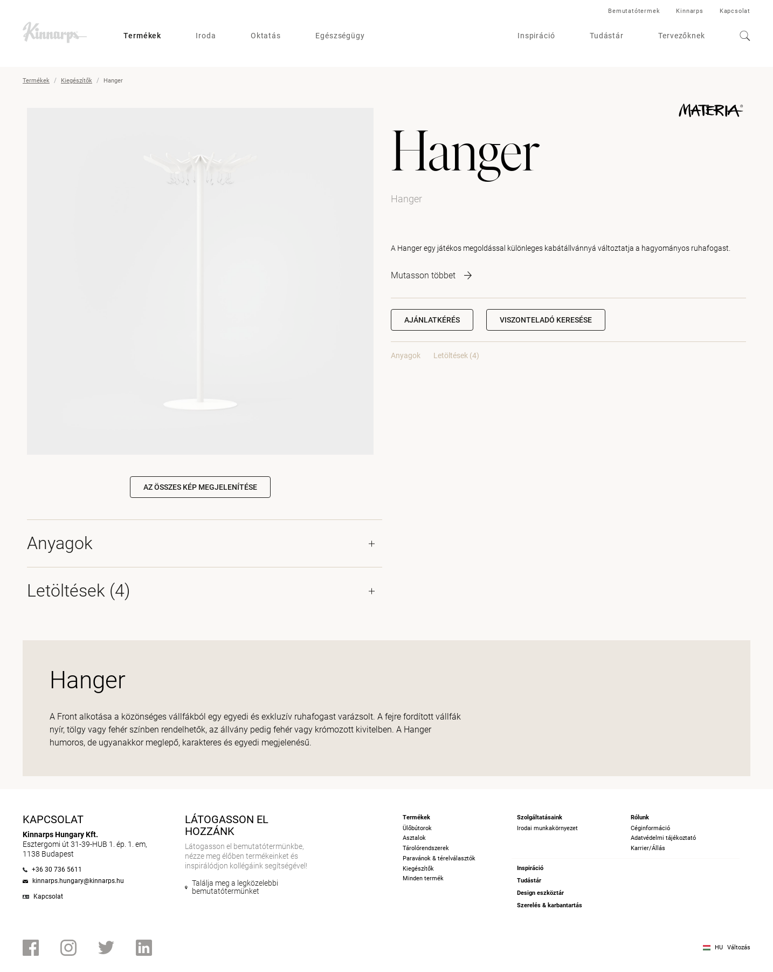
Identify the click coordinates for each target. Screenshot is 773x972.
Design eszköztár (540, 892)
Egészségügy (340, 35)
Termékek (142, 35)
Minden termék (423, 878)
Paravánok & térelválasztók (439, 858)
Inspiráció (536, 35)
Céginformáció (650, 828)
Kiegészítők (76, 80)
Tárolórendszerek (426, 848)
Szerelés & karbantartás (549, 905)
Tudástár (607, 35)
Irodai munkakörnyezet (547, 828)
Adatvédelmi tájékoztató (663, 837)
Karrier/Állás (648, 848)
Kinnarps (689, 11)
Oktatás (266, 35)
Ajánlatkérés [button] (432, 320)
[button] (545, 320)
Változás (738, 947)
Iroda (206, 35)
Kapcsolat (735, 11)
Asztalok (414, 837)
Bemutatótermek (634, 11)
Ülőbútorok (417, 828)
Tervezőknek (681, 35)
